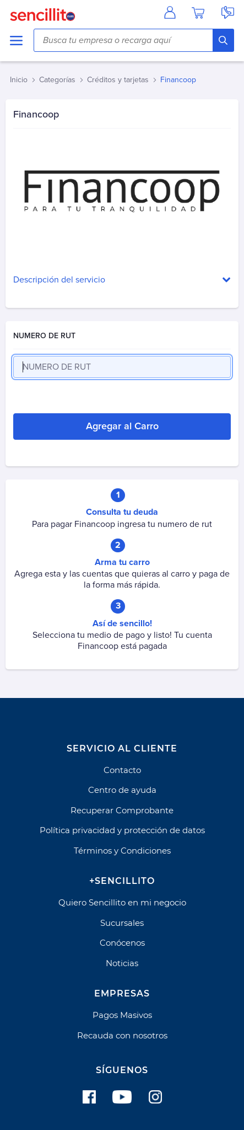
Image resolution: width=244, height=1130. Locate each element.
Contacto (122, 770)
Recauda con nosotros (122, 1035)
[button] (122, 280)
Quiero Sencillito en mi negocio (122, 902)
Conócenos (122, 942)
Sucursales (122, 923)
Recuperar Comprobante (122, 810)
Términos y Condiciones (122, 850)
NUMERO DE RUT (44, 335)
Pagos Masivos (122, 1015)
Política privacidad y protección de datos (122, 830)
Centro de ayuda (122, 790)
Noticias (122, 963)
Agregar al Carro (122, 426)
